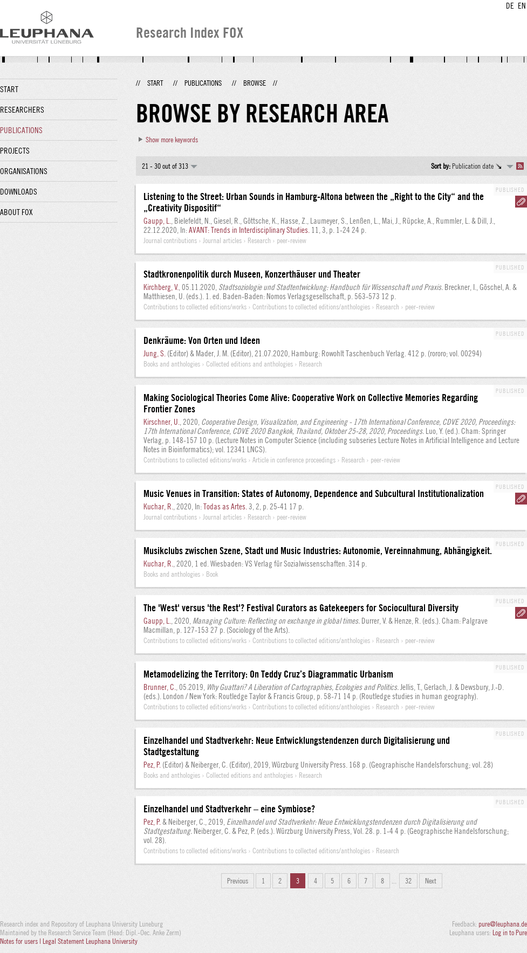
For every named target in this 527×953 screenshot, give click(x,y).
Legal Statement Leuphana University (90, 941)
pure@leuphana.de (502, 924)
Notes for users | (21, 941)
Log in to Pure (509, 932)
